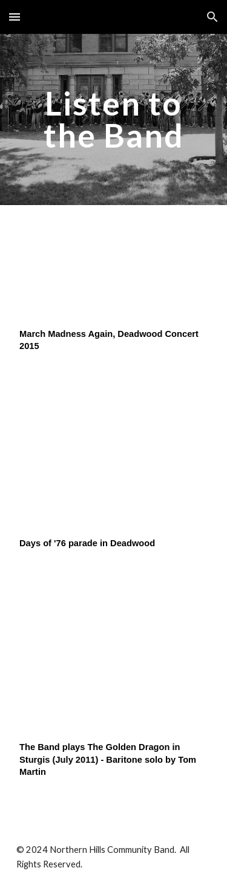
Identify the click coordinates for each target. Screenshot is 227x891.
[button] (14, 16)
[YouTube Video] (114, 269)
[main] (114, 119)
